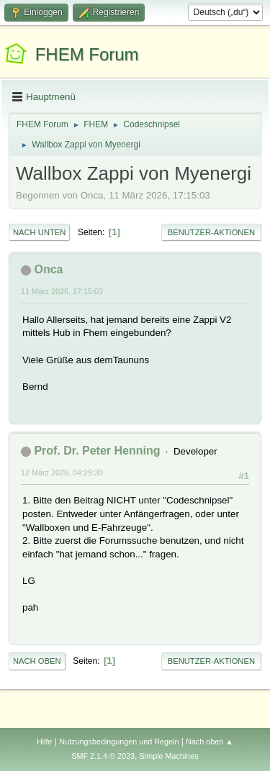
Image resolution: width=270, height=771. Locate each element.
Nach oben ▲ (209, 741)
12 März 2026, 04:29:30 (62, 472)
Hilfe (45, 741)
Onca (48, 269)
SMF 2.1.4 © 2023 (103, 756)
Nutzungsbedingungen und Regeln (119, 741)
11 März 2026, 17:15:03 (62, 291)
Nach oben (37, 661)
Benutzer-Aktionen (211, 232)
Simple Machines (169, 756)
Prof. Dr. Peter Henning (97, 450)
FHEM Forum (87, 54)
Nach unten (39, 232)
